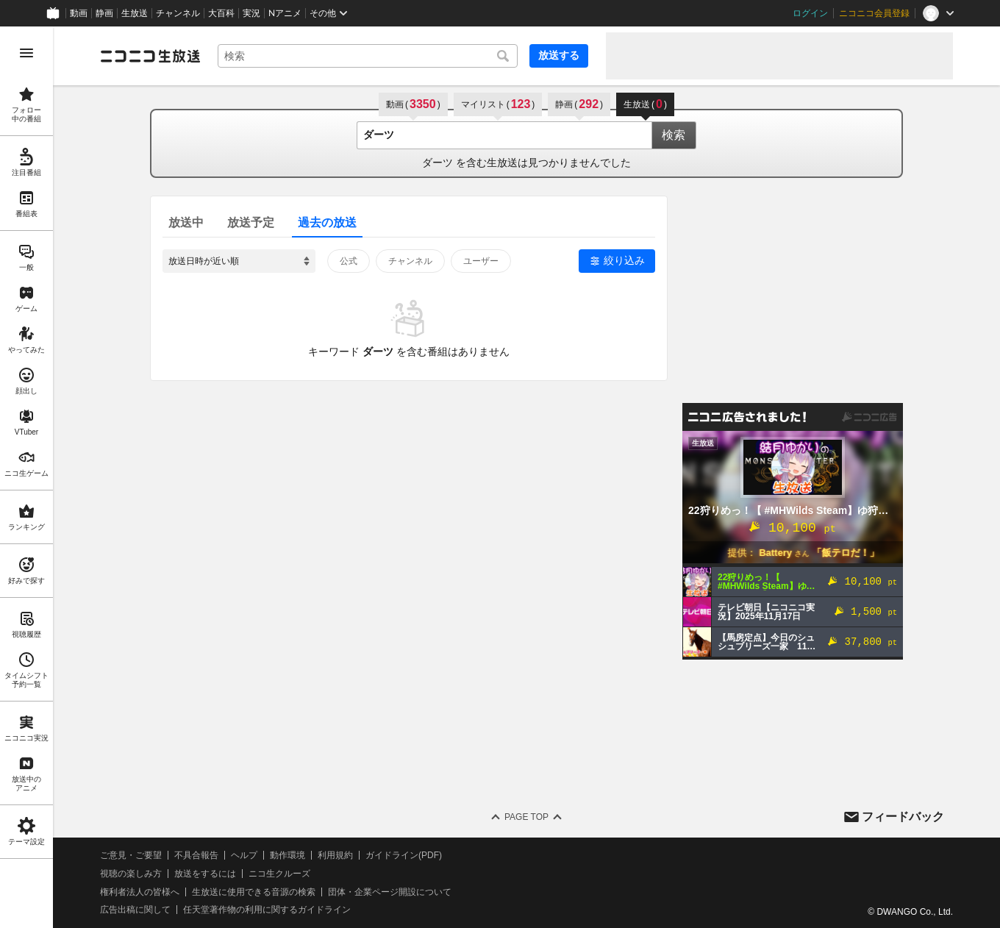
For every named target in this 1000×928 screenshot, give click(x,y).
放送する (558, 55)
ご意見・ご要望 (131, 855)
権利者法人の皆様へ (139, 892)
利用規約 (335, 855)
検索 (673, 135)
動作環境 (287, 855)
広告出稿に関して (135, 909)
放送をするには (205, 873)
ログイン (810, 13)
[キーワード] (368, 56)
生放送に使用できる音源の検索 (253, 892)
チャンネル (178, 13)
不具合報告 (196, 855)
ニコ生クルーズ (279, 873)
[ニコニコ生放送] (150, 56)
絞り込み (624, 260)
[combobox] (368, 56)
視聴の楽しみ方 (131, 873)
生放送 (134, 13)
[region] (26, 477)
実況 (251, 13)
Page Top (526, 817)
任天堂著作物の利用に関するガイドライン (267, 909)
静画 (104, 13)
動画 (79, 13)
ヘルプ (244, 855)
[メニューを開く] (26, 53)
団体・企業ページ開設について (389, 892)
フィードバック (903, 816)
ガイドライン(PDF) (403, 855)
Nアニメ (284, 13)
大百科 (221, 13)
